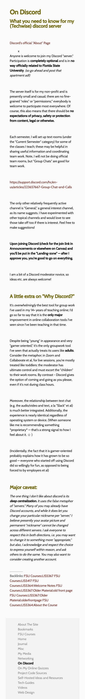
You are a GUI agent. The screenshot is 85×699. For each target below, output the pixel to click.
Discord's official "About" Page (30, 43)
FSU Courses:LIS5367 (38, 576)
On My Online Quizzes (33, 668)
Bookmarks (25, 629)
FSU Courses (26, 634)
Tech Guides (26, 683)
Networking (25, 658)
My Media (24, 654)
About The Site (28, 624)
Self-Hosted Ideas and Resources (40, 678)
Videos (22, 687)
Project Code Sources (32, 673)
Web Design (26, 692)
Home (22, 639)
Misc (21, 649)
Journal (22, 644)
